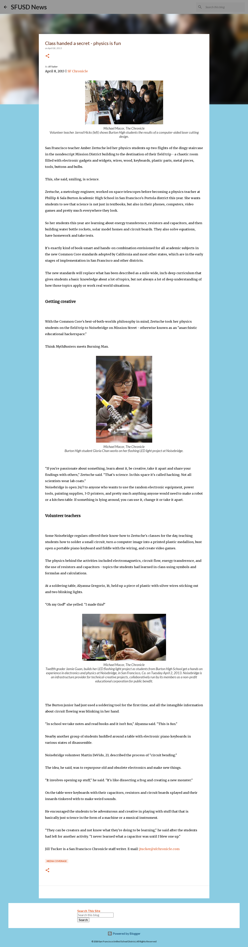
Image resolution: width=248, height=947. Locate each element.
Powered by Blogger (124, 933)
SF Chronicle (78, 71)
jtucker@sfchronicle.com (159, 849)
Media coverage (57, 861)
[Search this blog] (224, 7)
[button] (47, 56)
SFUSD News (29, 7)
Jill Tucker (53, 66)
